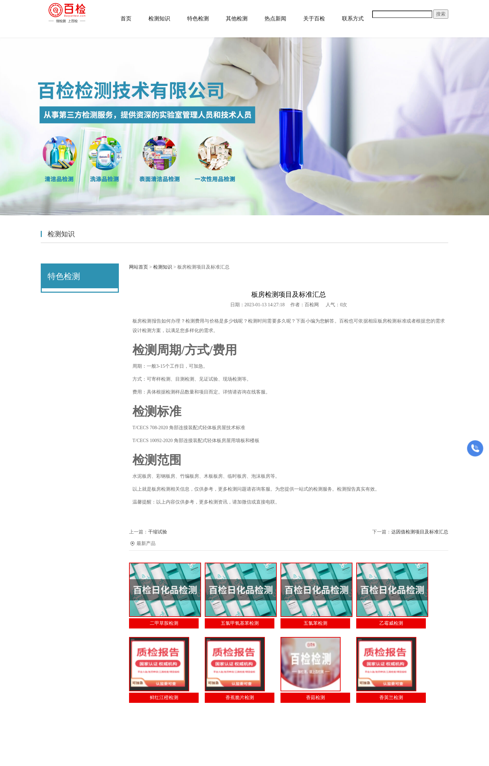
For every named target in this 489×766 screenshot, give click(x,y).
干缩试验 (157, 531)
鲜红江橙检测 (164, 697)
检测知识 (159, 18)
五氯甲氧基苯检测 (240, 623)
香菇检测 (315, 697)
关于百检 (314, 18)
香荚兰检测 (391, 697)
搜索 (441, 14)
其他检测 (237, 18)
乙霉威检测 (391, 623)
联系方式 (353, 18)
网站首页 (138, 267)
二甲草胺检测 (164, 623)
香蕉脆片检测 (239, 697)
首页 (126, 18)
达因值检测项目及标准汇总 (419, 531)
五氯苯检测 (315, 623)
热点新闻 (275, 18)
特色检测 (198, 18)
